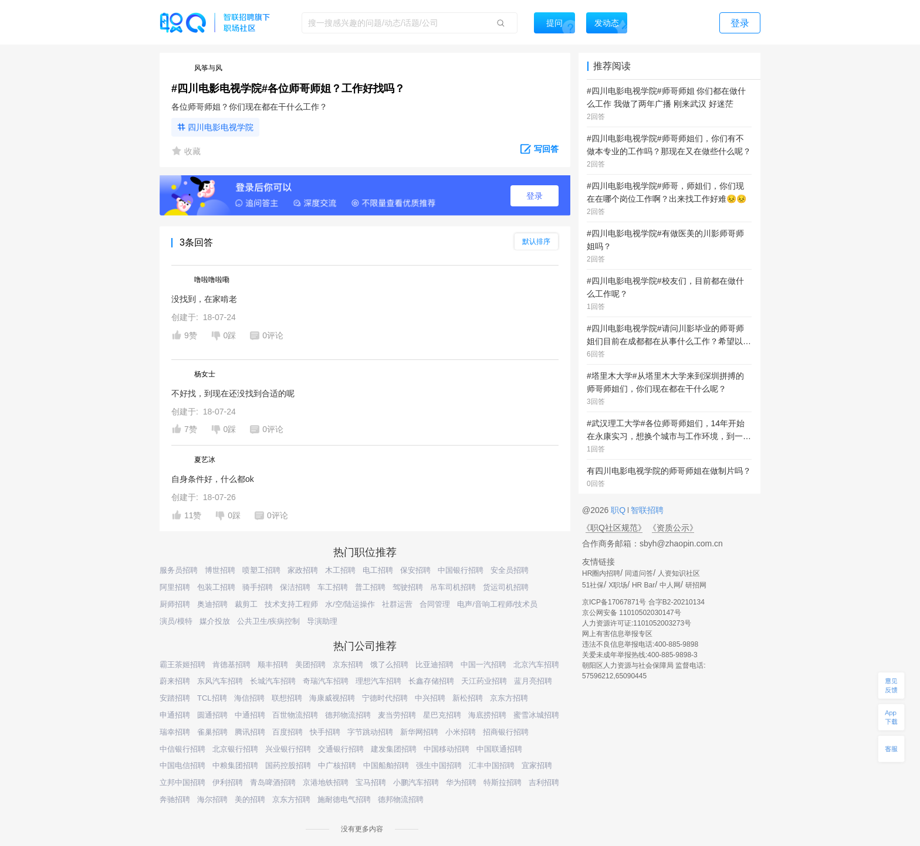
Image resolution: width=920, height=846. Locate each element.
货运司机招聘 (506, 587)
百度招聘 (287, 732)
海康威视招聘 (332, 698)
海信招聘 (249, 698)
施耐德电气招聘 (344, 799)
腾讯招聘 (250, 732)
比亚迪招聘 (434, 664)
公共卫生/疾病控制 (268, 621)
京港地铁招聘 (326, 782)
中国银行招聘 (460, 570)
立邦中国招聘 (182, 782)
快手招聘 (325, 732)
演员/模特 (176, 621)
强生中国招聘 (439, 765)
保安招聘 (415, 570)
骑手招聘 (257, 587)
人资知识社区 (679, 573)
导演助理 (322, 621)
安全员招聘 (510, 570)
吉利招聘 (544, 782)
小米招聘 (460, 732)
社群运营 (397, 604)
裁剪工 (246, 604)
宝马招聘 (371, 782)
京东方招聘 (509, 698)
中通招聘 (250, 715)
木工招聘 (340, 570)
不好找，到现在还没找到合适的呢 (233, 393)
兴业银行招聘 (288, 749)
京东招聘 (348, 664)
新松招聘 (467, 698)
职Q (619, 510)
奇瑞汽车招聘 (326, 681)
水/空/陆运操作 (350, 604)
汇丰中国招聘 (492, 765)
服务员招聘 (179, 570)
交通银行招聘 (341, 749)
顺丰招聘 (273, 664)
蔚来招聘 (175, 681)
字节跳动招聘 (370, 732)
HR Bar (643, 585)
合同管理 (435, 604)
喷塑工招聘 (261, 570)
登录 (534, 196)
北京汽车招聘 (536, 664)
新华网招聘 (419, 732)
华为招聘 (461, 782)
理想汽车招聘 (378, 681)
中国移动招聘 (446, 749)
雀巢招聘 (212, 732)
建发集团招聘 (394, 749)
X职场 (617, 585)
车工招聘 (332, 587)
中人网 (670, 585)
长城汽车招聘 (273, 681)
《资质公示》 (673, 527)
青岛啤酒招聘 (273, 782)
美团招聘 (310, 664)
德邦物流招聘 (348, 715)
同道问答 (639, 573)
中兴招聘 (430, 698)
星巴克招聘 (442, 715)
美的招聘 (250, 799)
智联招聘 (646, 510)
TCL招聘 (212, 698)
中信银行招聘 (182, 749)
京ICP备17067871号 (614, 602)
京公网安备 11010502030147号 (631, 613)
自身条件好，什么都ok (212, 479)
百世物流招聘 (295, 715)
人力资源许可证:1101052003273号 (636, 623)
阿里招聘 (175, 587)
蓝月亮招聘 (533, 681)
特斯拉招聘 (502, 782)
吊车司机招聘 (453, 587)
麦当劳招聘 (397, 715)
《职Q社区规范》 (614, 527)
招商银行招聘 (506, 732)
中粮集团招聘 (235, 765)
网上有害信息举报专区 (617, 634)
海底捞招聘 (487, 715)
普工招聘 (370, 587)
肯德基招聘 (231, 664)
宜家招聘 (537, 765)
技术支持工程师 (291, 604)
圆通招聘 (212, 715)
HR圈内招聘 (601, 573)
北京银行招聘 (235, 749)
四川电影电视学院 (220, 127)
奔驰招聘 (175, 799)
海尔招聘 (212, 799)
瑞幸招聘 (175, 732)
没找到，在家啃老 (204, 299)
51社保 (593, 585)
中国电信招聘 (182, 765)
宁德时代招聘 (385, 698)
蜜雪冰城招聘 (536, 715)
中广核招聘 (337, 765)
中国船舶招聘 (386, 765)
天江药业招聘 (484, 681)
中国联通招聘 (499, 749)
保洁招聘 (295, 587)
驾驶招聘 (408, 587)
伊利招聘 (227, 782)
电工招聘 (378, 570)
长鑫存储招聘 (431, 681)
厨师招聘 (175, 604)
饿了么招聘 (389, 664)
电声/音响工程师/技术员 (497, 604)
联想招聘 (287, 698)
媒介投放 (214, 621)
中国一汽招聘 (483, 664)
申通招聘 (175, 715)
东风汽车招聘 (220, 681)
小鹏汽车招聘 (416, 782)
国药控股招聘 (288, 765)
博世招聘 (220, 570)
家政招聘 (303, 570)
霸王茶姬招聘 (182, 664)
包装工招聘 (216, 587)
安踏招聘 (175, 698)
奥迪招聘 (212, 604)
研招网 (695, 585)
